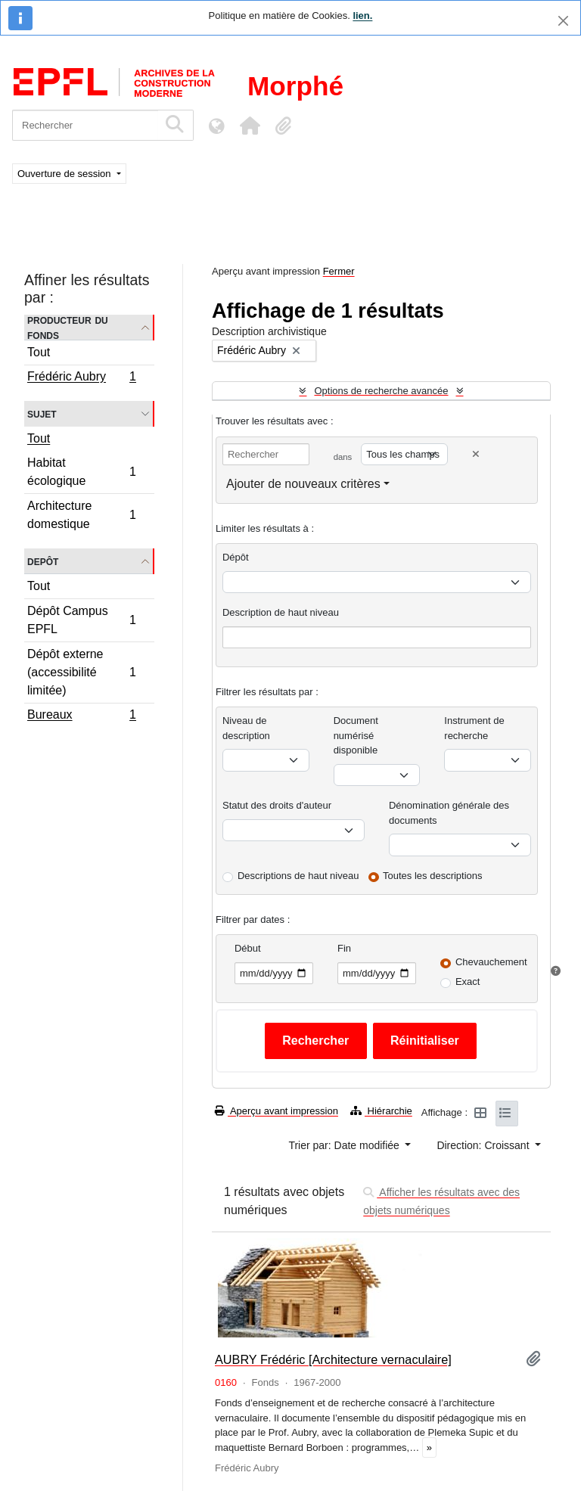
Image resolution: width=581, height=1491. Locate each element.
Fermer (339, 271)
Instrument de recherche (474, 728)
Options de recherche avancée (381, 390)
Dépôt (235, 557)
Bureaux (81, 716)
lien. (362, 15)
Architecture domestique (81, 514)
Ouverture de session (65, 173)
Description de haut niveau (280, 612)
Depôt (42, 561)
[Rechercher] (85, 125)
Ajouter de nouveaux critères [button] (303, 483)
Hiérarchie (381, 1111)
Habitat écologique (81, 471)
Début (248, 948)
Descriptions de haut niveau (298, 875)
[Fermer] (563, 21)
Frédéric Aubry (81, 378)
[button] (249, 125)
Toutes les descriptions (433, 875)
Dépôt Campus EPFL (81, 619)
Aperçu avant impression (276, 1111)
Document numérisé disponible (356, 735)
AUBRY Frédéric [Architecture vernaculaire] (333, 1359)
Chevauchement (491, 962)
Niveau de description (246, 728)
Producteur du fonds (67, 327)
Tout (38, 352)
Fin (344, 948)
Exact (467, 981)
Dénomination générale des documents (449, 813)
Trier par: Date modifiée (345, 1145)
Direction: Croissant (484, 1145)
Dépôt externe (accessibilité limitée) (81, 672)
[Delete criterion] (476, 454)
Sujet (42, 413)
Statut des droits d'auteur (276, 805)
